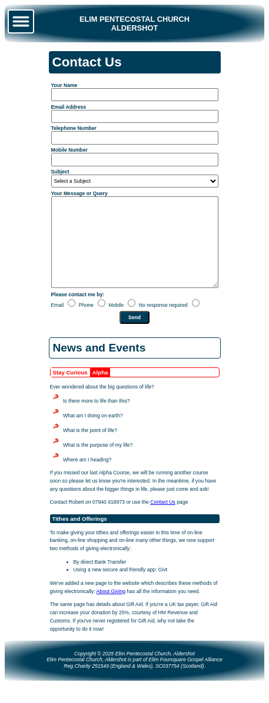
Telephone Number (74, 128)
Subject (60, 172)
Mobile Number (69, 150)
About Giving (111, 609)
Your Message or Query (79, 193)
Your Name (64, 85)
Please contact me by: (78, 312)
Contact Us (162, 520)
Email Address (69, 107)
